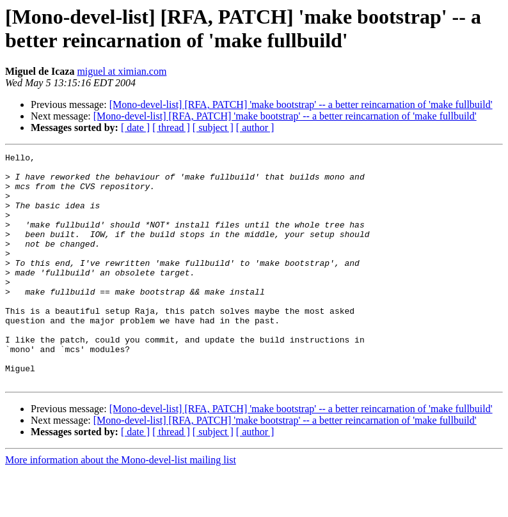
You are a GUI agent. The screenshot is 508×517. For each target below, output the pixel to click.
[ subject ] (213, 127)
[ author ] (255, 127)
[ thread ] (171, 127)
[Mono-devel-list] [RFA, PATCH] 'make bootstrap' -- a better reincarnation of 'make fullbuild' (301, 104)
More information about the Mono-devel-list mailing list (120, 505)
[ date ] (135, 127)
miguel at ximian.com (121, 71)
